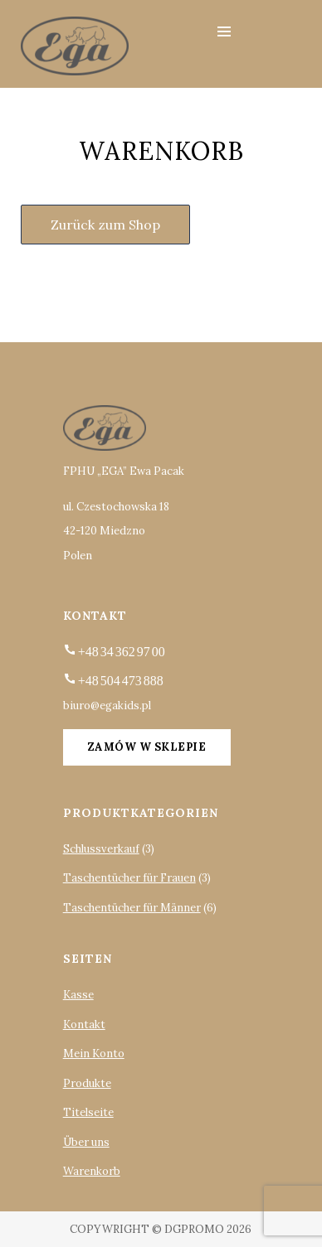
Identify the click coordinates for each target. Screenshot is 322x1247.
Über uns (86, 1142)
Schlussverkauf (101, 849)
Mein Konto (93, 1053)
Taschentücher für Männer (132, 908)
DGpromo (194, 1229)
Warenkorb (91, 1171)
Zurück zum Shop (105, 224)
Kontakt (84, 1024)
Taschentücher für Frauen (129, 878)
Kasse (78, 995)
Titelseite (88, 1112)
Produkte (87, 1083)
